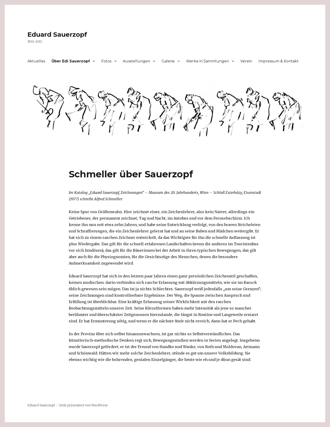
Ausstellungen (136, 61)
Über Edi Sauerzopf (71, 61)
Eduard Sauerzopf (57, 34)
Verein (246, 61)
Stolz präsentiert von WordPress (83, 405)
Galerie (168, 61)
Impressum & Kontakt (278, 61)
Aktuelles (36, 61)
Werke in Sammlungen (207, 61)
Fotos (106, 61)
